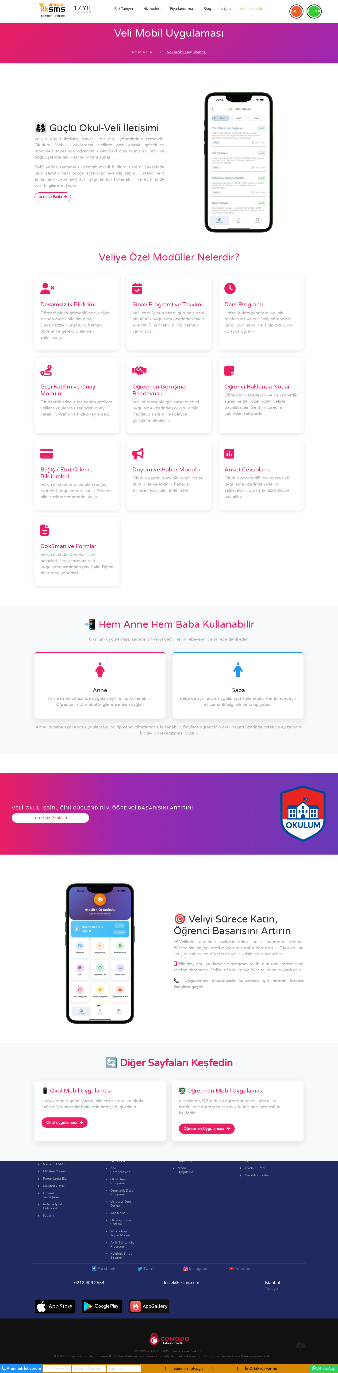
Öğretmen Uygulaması (207, 1129)
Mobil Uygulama (185, 1170)
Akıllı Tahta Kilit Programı (122, 1244)
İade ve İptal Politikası (52, 1206)
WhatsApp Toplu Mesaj (120, 1233)
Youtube (239, 1269)
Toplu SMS (119, 1213)
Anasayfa (141, 52)
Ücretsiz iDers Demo (121, 1203)
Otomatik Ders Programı (121, 1192)
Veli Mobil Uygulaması (186, 52)
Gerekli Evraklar (257, 1175)
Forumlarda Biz (55, 1178)
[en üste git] (300, 1346)
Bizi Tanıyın (125, 9)
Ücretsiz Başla (52, 197)
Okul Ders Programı (118, 1181)
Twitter (147, 1269)
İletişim (225, 9)
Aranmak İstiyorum (21, 1368)
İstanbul (272, 1283)
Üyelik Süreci (255, 1168)
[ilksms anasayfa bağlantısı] (63, 11)
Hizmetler (152, 9)
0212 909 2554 (89, 1283)
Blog (207, 9)
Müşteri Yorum (54, 1171)
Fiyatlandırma (183, 9)
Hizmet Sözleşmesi (51, 1195)
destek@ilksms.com (180, 1283)
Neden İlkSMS (54, 1164)
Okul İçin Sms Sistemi (121, 1222)
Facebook (103, 1268)
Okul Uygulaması (64, 1122)
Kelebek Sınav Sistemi (121, 1255)
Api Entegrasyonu (121, 1170)
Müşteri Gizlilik (54, 1186)
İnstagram (195, 1268)
